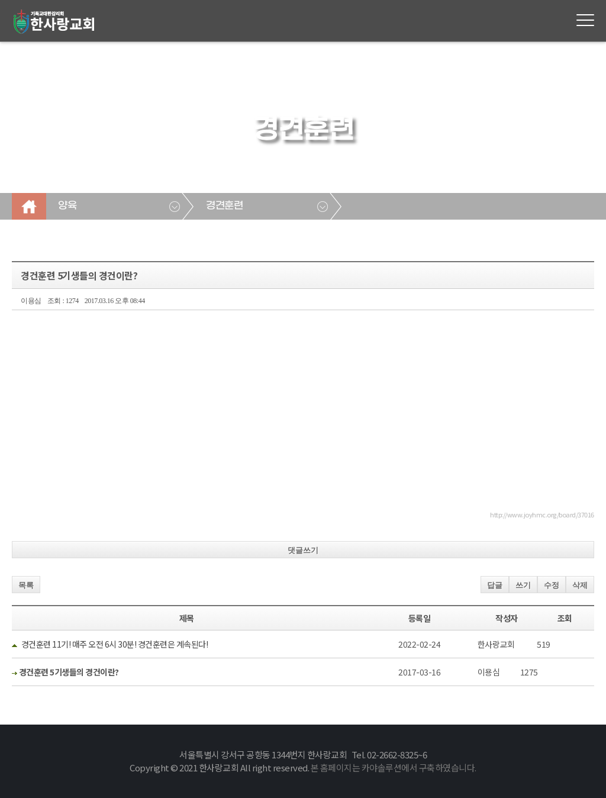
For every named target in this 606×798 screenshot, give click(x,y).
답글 (494, 585)
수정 (551, 585)
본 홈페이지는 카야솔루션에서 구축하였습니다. (393, 767)
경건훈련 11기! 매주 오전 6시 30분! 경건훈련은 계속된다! (114, 644)
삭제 (580, 585)
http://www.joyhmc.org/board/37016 (542, 514)
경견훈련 (224, 206)
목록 (26, 585)
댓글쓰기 (303, 550)
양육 (67, 206)
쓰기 (523, 585)
